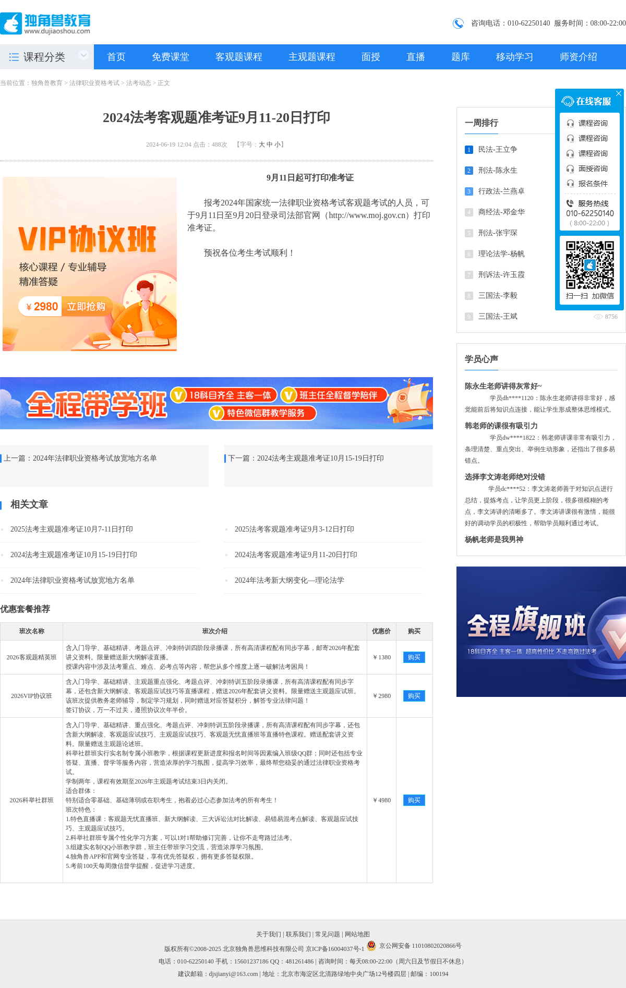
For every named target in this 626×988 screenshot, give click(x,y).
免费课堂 (170, 57)
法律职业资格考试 (94, 83)
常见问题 (327, 934)
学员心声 (481, 359)
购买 (414, 657)
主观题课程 (311, 57)
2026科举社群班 (32, 800)
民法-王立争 (497, 149)
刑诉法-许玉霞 (501, 275)
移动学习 (515, 57)
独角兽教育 (47, 83)
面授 (371, 57)
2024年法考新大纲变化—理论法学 (289, 580)
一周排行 (481, 122)
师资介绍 (578, 57)
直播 (415, 57)
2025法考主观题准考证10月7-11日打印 (71, 529)
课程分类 (44, 57)
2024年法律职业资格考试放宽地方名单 (95, 458)
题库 (460, 57)
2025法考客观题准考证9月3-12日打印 (294, 529)
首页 (116, 57)
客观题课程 (238, 57)
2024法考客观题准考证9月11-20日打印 (296, 555)
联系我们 (298, 934)
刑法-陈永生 (497, 170)
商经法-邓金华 (501, 212)
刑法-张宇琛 (497, 233)
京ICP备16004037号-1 (335, 949)
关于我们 (268, 934)
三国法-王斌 (497, 316)
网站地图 (357, 934)
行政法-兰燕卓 (501, 191)
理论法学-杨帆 (501, 254)
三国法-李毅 (497, 295)
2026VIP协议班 (31, 696)
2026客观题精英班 (32, 657)
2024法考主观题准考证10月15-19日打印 (320, 458)
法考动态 (138, 83)
